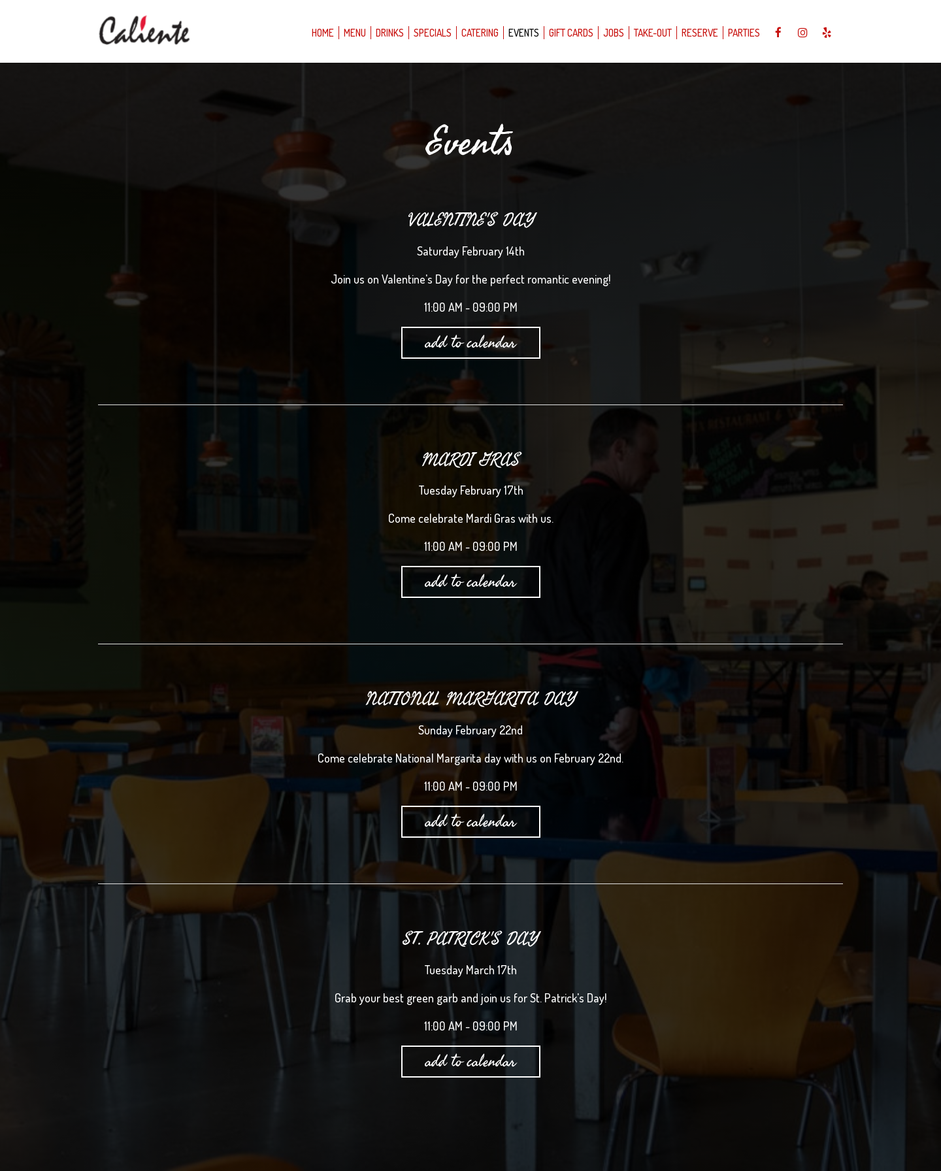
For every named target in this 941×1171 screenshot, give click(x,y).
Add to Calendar (470, 342)
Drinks (390, 32)
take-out (653, 32)
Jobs (613, 32)
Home (323, 32)
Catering (480, 32)
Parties (744, 32)
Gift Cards (571, 32)
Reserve (700, 32)
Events (523, 32)
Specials (433, 32)
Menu (355, 32)
